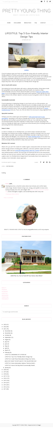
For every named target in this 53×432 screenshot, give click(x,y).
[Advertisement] (14, 409)
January (7, 372)
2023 (5, 329)
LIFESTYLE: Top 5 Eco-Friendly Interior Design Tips (18, 361)
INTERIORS (5, 296)
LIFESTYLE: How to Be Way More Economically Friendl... (20, 370)
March (6, 355)
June (6, 349)
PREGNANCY (5, 304)
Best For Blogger (37, 430)
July (6, 346)
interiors (10, 171)
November (8, 338)
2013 (5, 389)
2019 (5, 376)
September (8, 342)
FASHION (4, 294)
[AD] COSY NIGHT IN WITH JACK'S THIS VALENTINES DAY (20, 366)
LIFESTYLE (4, 298)
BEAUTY (4, 292)
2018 (5, 379)
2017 (5, 381)
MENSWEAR (5, 300)
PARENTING (5, 302)
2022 (5, 331)
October (7, 340)
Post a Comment (8, 202)
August (7, 344)
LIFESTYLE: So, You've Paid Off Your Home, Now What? (27, 280)
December (8, 336)
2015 (5, 385)
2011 (5, 394)
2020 (5, 374)
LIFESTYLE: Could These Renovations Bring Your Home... (20, 364)
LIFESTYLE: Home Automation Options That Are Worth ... (20, 368)
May (6, 351)
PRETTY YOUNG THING (26, 13)
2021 (5, 333)
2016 (5, 383)
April (6, 353)
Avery (7, 188)
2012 (5, 392)
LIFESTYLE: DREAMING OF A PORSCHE (15, 359)
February (7, 357)
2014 (5, 387)
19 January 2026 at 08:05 (12, 199)
